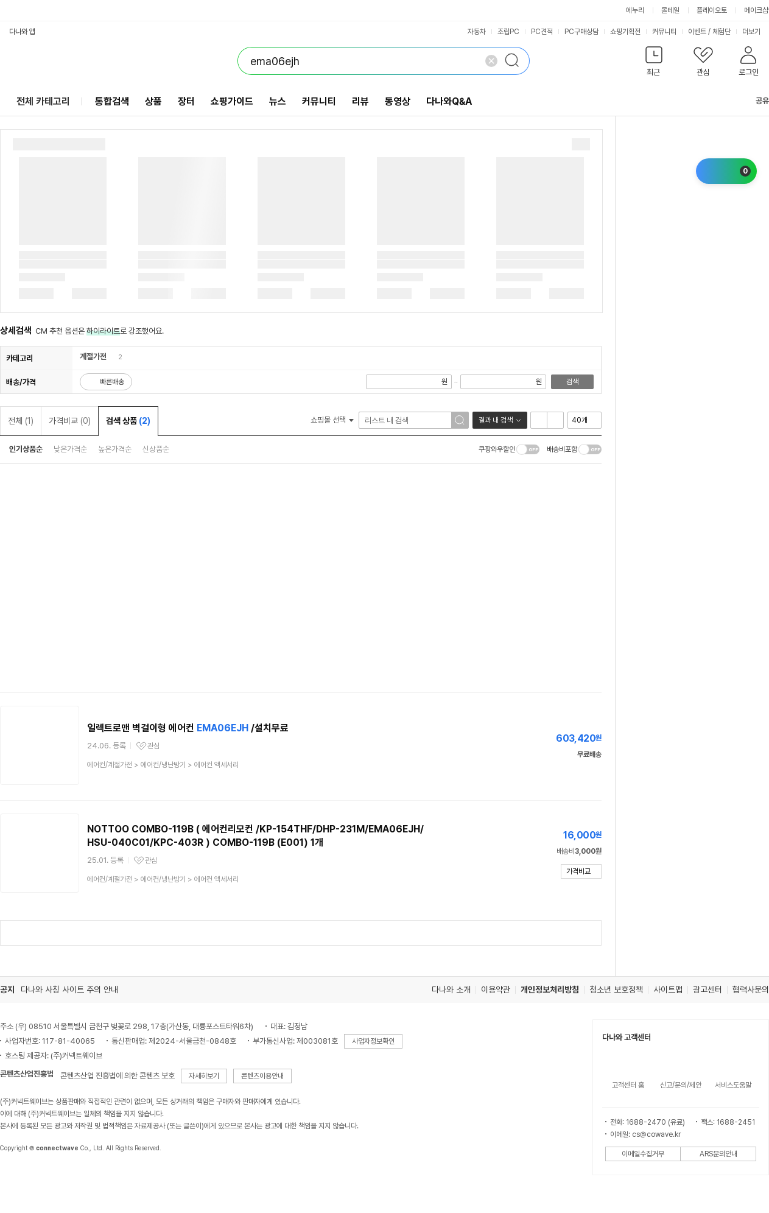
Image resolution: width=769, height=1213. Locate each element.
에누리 (635, 10)
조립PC (508, 31)
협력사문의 (750, 989)
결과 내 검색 (496, 420)
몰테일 (670, 10)
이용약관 (495, 989)
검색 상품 (128, 421)
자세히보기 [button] (204, 1076)
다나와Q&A (449, 101)
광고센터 (707, 989)
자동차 (477, 31)
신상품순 (155, 449)
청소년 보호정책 (616, 989)
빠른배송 (112, 382)
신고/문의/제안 (680, 1085)
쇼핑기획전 (625, 31)
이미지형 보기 (555, 420)
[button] (653, 63)
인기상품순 (26, 449)
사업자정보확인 (373, 1041)
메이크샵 (756, 10)
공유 (755, 101)
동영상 (397, 101)
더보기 (755, 31)
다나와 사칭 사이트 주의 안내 (69, 989)
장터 (186, 101)
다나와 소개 (451, 989)
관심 (153, 746)
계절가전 (93, 356)
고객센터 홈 (628, 1085)
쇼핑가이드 (232, 101)
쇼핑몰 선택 (332, 419)
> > (163, 765)
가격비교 (70, 421)
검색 (572, 382)
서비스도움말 (733, 1085)
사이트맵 (668, 989)
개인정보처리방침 (550, 989)
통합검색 (112, 101)
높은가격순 (115, 449)
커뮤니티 (664, 31)
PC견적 (542, 31)
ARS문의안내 (718, 1154)
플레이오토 (712, 10)
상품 (153, 101)
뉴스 (277, 101)
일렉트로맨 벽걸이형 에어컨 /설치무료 (188, 728)
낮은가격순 (70, 449)
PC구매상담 (581, 31)
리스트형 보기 (539, 420)
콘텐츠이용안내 (262, 1076)
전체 (20, 421)
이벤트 (697, 31)
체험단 (721, 31)
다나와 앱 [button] (22, 31)
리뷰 (360, 101)
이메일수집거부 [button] (643, 1154)
